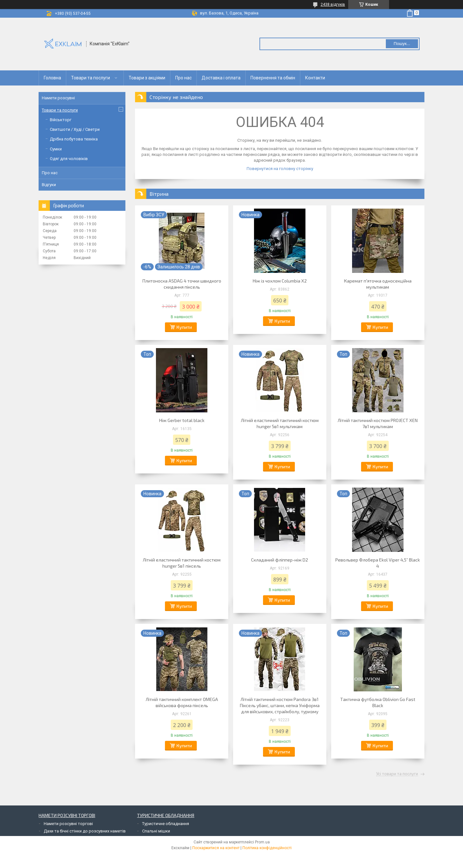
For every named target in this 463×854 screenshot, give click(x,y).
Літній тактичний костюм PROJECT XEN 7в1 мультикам (378, 423)
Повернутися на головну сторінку (280, 168)
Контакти (315, 77)
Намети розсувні (58, 97)
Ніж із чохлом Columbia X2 (280, 280)
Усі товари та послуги (397, 774)
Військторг (60, 119)
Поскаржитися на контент (216, 848)
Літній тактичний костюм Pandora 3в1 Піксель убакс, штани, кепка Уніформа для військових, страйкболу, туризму (280, 705)
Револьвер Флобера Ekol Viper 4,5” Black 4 (377, 563)
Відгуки (49, 184)
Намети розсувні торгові (68, 823)
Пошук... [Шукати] (402, 43)
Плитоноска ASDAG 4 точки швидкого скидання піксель (181, 284)
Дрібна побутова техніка (74, 139)
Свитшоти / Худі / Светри (75, 129)
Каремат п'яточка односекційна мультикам (378, 284)
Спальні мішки (156, 831)
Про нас (183, 77)
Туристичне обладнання (165, 823)
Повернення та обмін (272, 77)
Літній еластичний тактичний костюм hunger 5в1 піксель (182, 563)
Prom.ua (262, 842)
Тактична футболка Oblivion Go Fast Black (377, 702)
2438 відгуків (333, 4)
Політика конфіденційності (267, 848)
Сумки (56, 149)
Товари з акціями (147, 77)
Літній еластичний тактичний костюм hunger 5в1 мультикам (280, 423)
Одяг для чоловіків (69, 158)
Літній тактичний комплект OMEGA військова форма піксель (182, 702)
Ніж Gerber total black (181, 420)
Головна (52, 77)
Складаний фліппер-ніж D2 (279, 559)
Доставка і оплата (221, 77)
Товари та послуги (90, 77)
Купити (184, 327)
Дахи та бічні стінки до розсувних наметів (85, 831)
